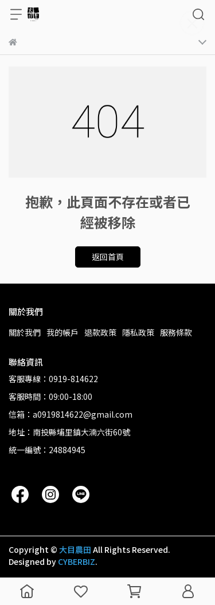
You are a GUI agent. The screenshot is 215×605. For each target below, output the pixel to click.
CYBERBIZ (76, 561)
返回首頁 (108, 256)
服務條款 (176, 332)
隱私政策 (138, 332)
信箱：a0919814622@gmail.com (70, 414)
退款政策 (100, 332)
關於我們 (25, 332)
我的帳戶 (62, 332)
